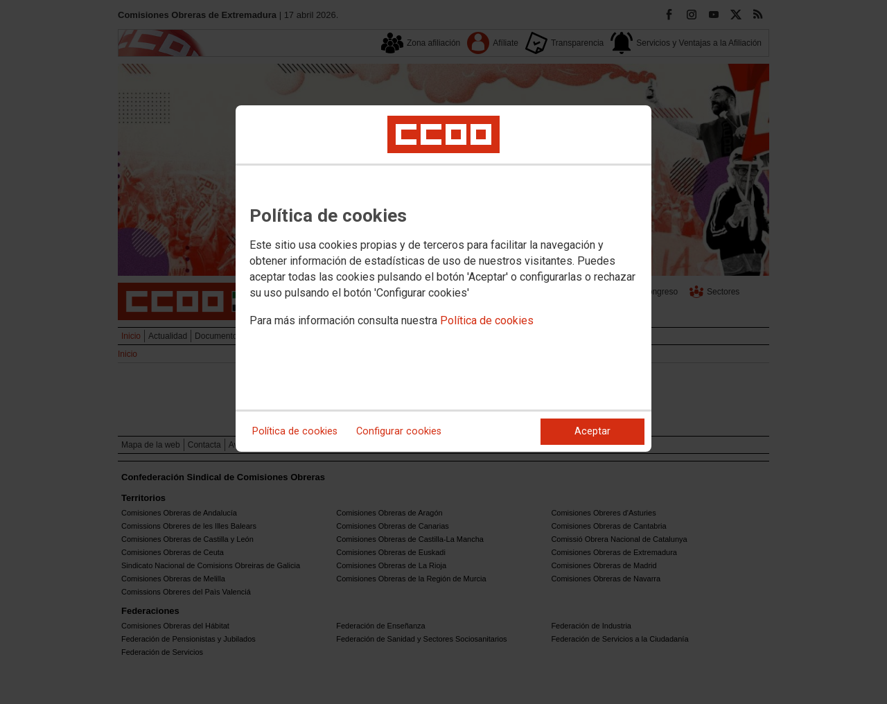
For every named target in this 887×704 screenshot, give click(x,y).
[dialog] (443, 278)
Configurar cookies (398, 431)
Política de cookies (487, 320)
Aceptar (592, 431)
